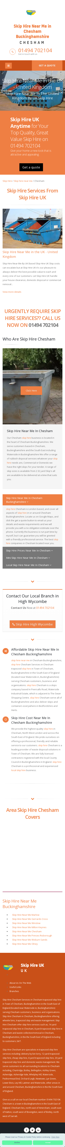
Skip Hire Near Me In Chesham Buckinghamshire (24, 499)
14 (38, 105)
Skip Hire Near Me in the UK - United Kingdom (32, 83)
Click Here (31, 390)
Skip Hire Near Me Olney (25, 943)
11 (27, 105)
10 (23, 105)
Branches (14, 991)
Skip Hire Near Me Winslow (26, 923)
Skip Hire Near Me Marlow (25, 914)
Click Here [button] (55, 1137)
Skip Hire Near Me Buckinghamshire (20, 903)
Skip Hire (7, 180)
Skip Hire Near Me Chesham (27, 931)
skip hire (26, 437)
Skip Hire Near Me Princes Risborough (32, 935)
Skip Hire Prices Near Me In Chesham (29, 550)
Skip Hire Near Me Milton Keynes (29, 927)
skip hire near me (20, 660)
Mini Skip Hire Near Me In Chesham (28, 557)
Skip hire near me (23, 180)
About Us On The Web (20, 982)
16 (46, 105)
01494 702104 (35, 50)
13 (34, 105)
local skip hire (18, 770)
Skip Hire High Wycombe (32, 624)
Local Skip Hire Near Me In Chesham (28, 565)
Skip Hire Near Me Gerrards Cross (30, 919)
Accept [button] (47, 1142)
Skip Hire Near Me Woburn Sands (29, 939)
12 (31, 105)
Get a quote (47, 65)
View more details (12, 291)
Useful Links (15, 987)
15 (42, 105)
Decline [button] (17, 1142)
